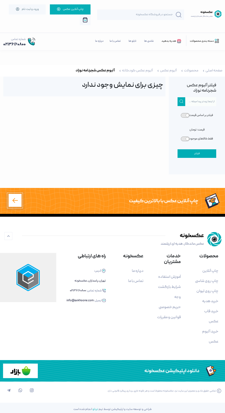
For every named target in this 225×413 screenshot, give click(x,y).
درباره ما (99, 41)
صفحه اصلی (213, 70)
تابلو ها (132, 41)
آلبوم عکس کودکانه (137, 70)
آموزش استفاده (169, 277)
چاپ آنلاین (210, 271)
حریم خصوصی (170, 307)
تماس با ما (115, 41)
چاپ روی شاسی (206, 281)
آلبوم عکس (168, 70)
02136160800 (14, 44)
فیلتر (197, 153)
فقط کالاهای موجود (201, 139)
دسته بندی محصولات (205, 41)
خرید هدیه (210, 301)
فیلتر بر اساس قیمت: (201, 115)
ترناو (95, 409)
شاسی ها (149, 41)
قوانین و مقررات (169, 317)
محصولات (191, 70)
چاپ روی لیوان (207, 291)
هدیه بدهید (171, 41)
